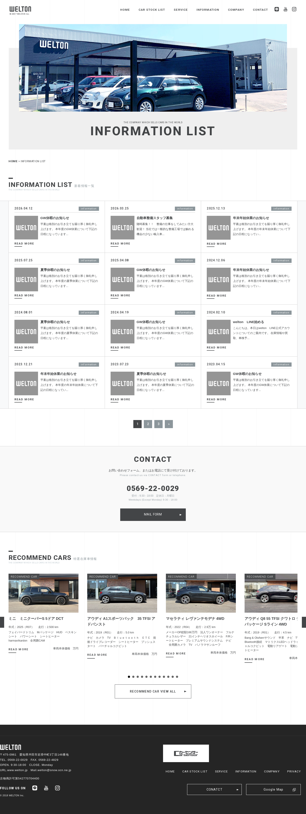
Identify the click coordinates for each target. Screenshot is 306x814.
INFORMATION (207, 9)
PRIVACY (294, 771)
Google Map (273, 789)
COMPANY (236, 9)
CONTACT (260, 9)
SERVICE (181, 9)
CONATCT (215, 789)
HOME (125, 9)
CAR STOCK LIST (152, 9)
